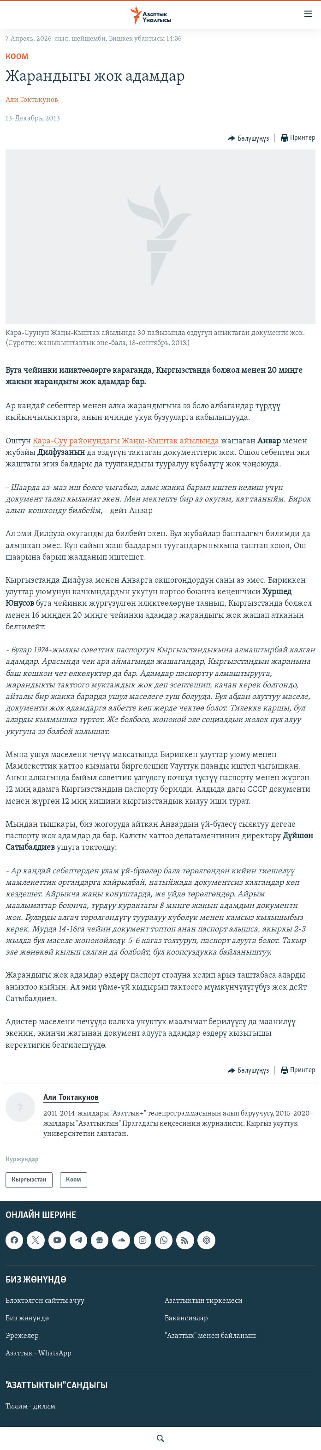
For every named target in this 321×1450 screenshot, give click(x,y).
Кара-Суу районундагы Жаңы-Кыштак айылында (127, 441)
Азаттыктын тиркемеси (204, 1301)
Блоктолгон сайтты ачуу (45, 1301)
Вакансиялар (186, 1318)
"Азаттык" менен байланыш (210, 1336)
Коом (17, 57)
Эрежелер (22, 1336)
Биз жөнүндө (27, 1318)
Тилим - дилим (30, 1407)
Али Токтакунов (32, 100)
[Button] (248, 138)
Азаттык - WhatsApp (38, 1353)
